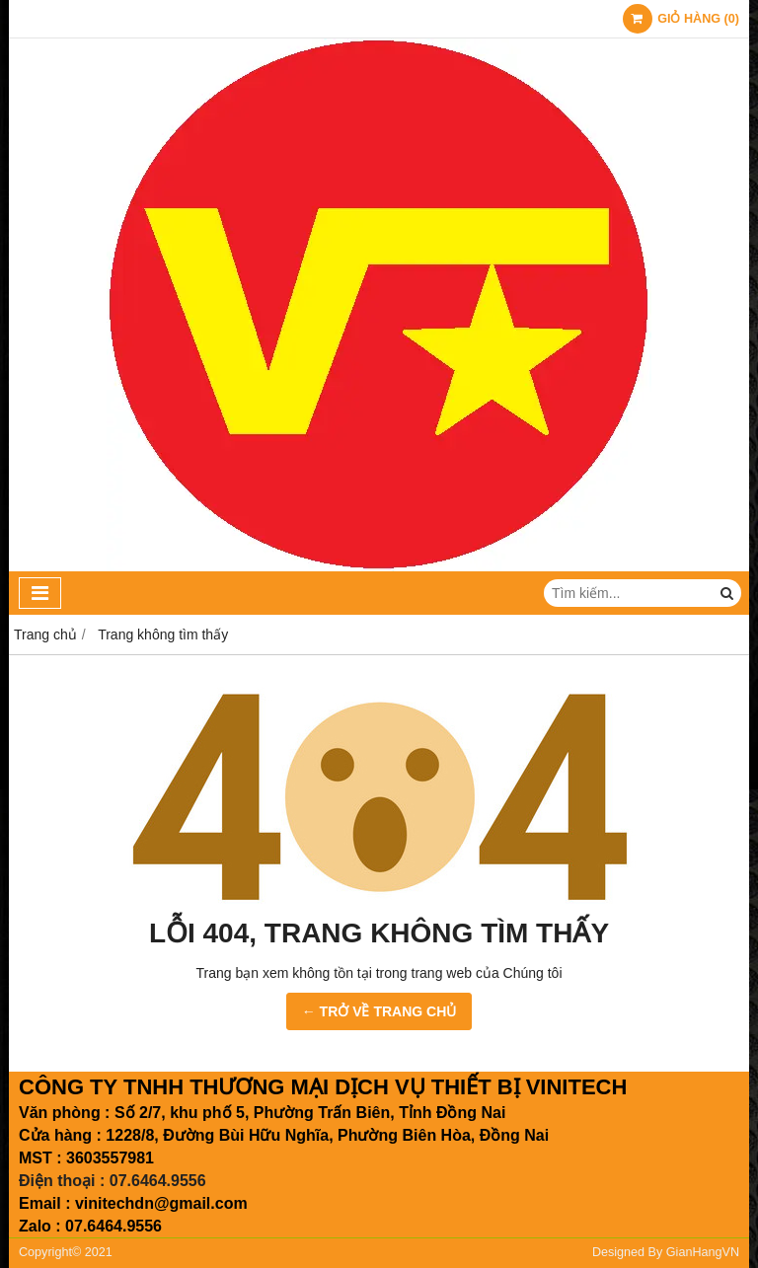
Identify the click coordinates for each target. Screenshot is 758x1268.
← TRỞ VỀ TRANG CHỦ (379, 1011)
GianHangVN (702, 1252)
